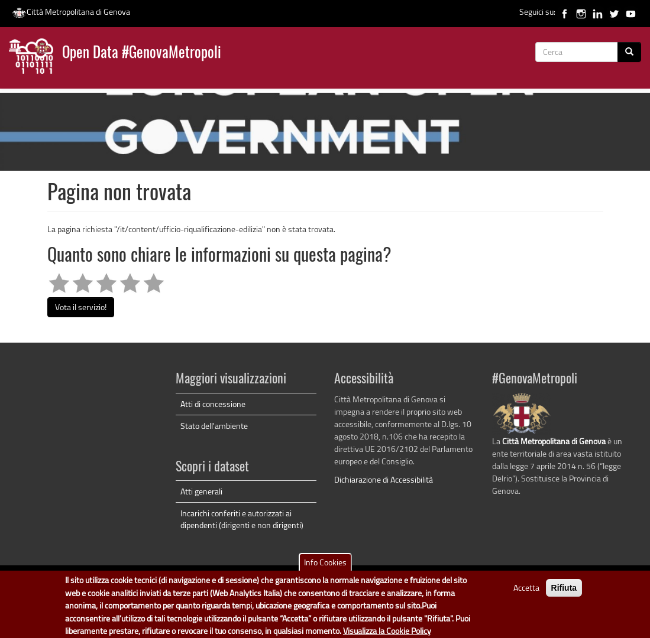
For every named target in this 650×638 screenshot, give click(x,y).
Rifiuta (564, 592)
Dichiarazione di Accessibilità (383, 479)
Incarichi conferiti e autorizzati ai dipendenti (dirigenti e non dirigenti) (241, 518)
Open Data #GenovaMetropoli (141, 53)
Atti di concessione (212, 403)
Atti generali (201, 491)
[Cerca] (629, 52)
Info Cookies (325, 566)
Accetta (526, 591)
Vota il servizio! (80, 307)
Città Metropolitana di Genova (71, 11)
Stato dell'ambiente (214, 425)
